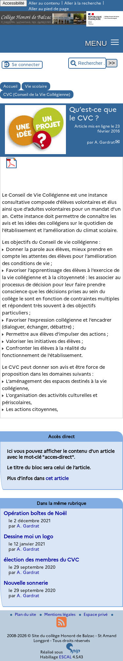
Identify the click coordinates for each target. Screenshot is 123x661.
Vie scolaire (36, 86)
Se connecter (26, 64)
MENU (96, 43)
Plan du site (23, 614)
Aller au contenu (44, 3)
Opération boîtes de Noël (35, 513)
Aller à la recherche (82, 3)
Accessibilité (13, 3)
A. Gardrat (104, 142)
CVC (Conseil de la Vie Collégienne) (36, 94)
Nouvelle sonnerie (26, 583)
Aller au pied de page (49, 8)
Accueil (10, 86)
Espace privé (94, 614)
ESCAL (65, 656)
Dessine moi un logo (28, 536)
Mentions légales (58, 614)
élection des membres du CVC (41, 560)
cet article (57, 478)
